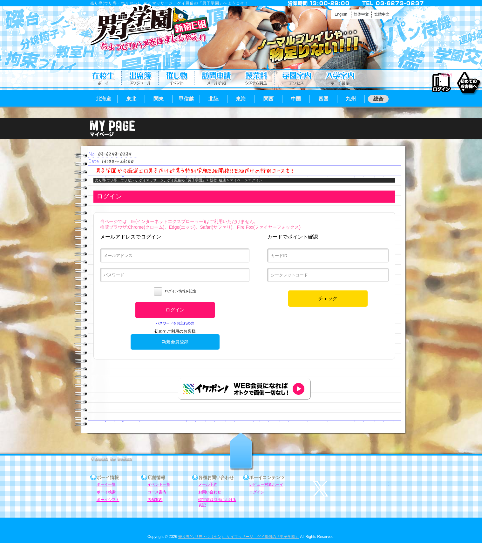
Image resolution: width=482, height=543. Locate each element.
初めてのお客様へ (468, 82)
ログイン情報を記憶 (175, 291)
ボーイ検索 (106, 492)
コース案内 (256, 78)
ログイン (441, 83)
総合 (378, 98)
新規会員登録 (175, 341)
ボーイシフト (140, 78)
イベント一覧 (176, 78)
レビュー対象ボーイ (266, 484)
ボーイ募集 (340, 78)
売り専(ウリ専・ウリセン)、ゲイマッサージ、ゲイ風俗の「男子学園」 (150, 180)
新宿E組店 (218, 180)
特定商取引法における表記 (217, 500)
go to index (111, 459)
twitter (351, 489)
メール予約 (216, 78)
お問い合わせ (209, 492)
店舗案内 (297, 78)
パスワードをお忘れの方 (175, 323)
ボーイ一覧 (106, 484)
